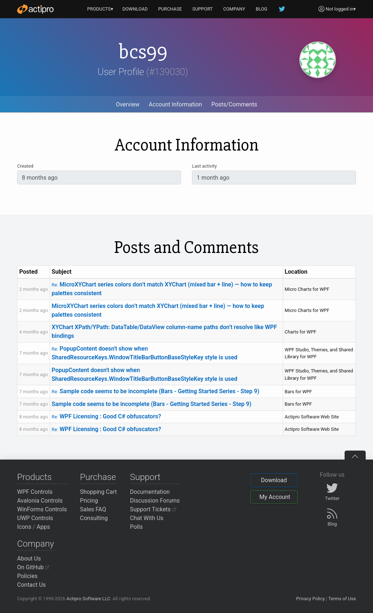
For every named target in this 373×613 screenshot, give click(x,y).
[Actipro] (35, 9)
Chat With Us (147, 518)
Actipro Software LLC (88, 598)
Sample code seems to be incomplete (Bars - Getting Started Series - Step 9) (155, 391)
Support (145, 477)
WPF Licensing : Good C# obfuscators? (106, 416)
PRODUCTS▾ (100, 9)
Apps (43, 526)
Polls (136, 526)
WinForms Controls (42, 509)
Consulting (94, 518)
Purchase (98, 477)
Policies (27, 576)
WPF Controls (34, 491)
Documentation (150, 491)
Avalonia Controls (40, 500)
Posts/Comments (234, 104)
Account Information (175, 104)
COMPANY (234, 9)
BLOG (261, 9)
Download (274, 480)
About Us (29, 558)
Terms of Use (342, 598)
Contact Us (31, 584)
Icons (24, 526)
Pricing (89, 500)
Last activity (204, 166)
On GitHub (33, 567)
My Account (274, 496)
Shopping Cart (98, 491)
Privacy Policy (310, 598)
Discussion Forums (155, 500)
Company (35, 544)
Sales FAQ (93, 509)
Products (34, 477)
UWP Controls (35, 518)
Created (25, 166)
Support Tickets (153, 509)
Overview (128, 104)
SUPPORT (202, 9)
